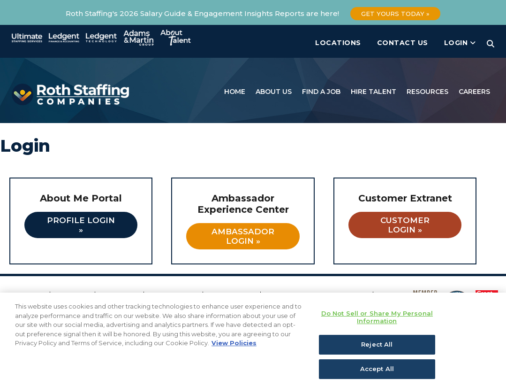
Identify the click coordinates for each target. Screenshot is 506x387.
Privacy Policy (174, 296)
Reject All (377, 356)
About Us (274, 91)
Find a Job (321, 91)
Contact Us (402, 43)
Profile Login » (81, 225)
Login (460, 43)
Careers (474, 91)
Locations (338, 43)
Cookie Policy (233, 296)
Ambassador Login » (242, 236)
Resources (427, 91)
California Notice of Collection (317, 296)
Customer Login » (405, 225)
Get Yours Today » (395, 13)
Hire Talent (373, 91)
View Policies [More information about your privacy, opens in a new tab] (234, 354)
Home (234, 91)
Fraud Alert (120, 296)
